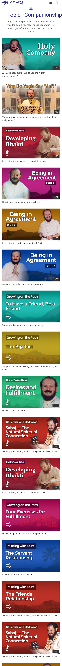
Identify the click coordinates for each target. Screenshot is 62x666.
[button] (51, 2)
